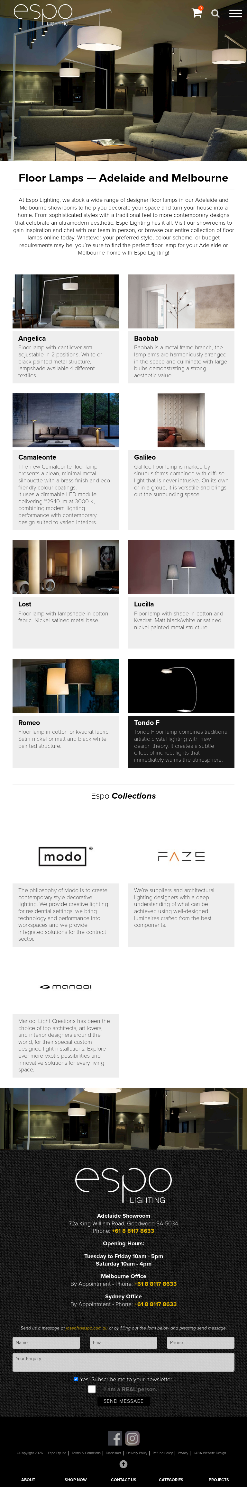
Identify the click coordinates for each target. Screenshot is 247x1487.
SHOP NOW (76, 1480)
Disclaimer (113, 1453)
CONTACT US (123, 1480)
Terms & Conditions (86, 1453)
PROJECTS (219, 1480)
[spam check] (92, 1389)
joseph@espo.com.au (87, 1328)
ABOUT (28, 1480)
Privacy (183, 1453)
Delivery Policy (136, 1453)
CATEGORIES (171, 1480)
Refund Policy (163, 1453)
